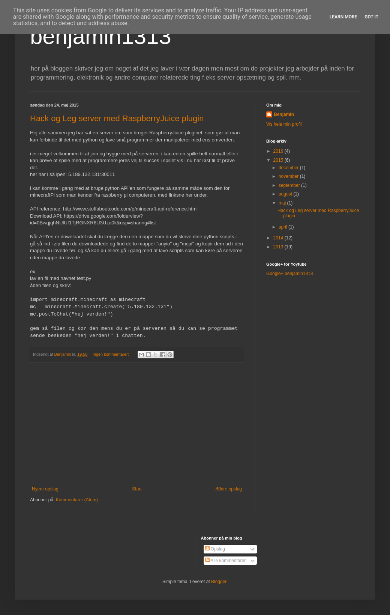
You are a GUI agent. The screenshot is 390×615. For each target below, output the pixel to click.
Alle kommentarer (225, 560)
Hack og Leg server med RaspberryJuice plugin (117, 118)
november (289, 176)
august (286, 194)
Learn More (343, 17)
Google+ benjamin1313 (289, 273)
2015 (279, 160)
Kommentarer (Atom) (77, 499)
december (289, 167)
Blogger (218, 581)
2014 (279, 238)
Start (136, 489)
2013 (279, 247)
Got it (371, 17)
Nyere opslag (45, 489)
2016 (279, 151)
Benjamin (284, 114)
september (290, 185)
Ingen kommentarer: (111, 354)
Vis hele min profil (284, 124)
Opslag (215, 549)
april (283, 227)
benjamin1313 (100, 36)
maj (283, 203)
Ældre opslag (228, 489)
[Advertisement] (137, 424)
